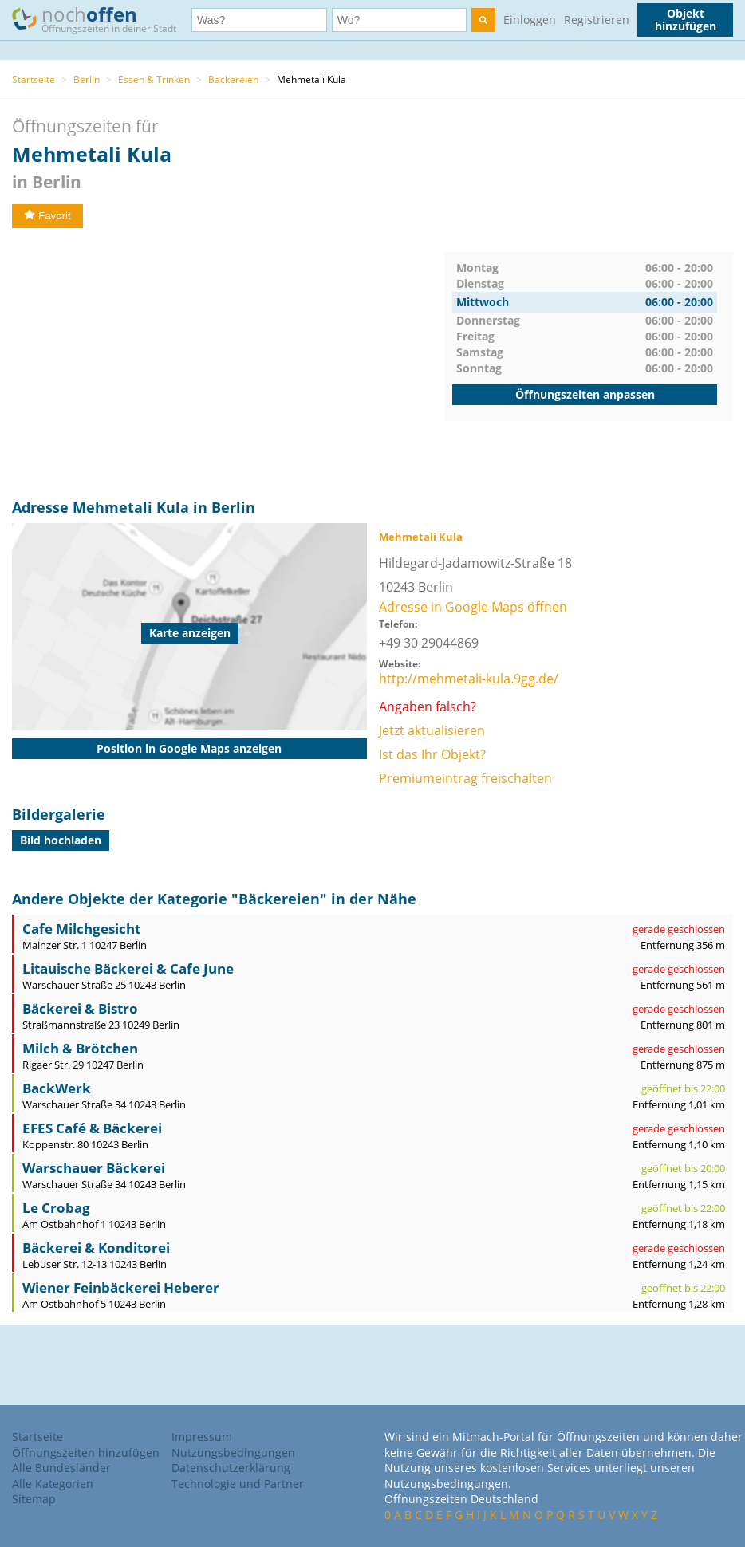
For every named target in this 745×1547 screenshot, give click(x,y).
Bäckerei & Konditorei (96, 1247)
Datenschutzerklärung (230, 1467)
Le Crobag (56, 1208)
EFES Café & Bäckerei (92, 1128)
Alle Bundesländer (61, 1467)
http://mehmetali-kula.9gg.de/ (468, 678)
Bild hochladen (60, 840)
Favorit (47, 216)
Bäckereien (233, 79)
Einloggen (529, 19)
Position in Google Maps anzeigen (189, 748)
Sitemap (34, 1498)
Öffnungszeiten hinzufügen (86, 1452)
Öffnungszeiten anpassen (585, 394)
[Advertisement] (228, 363)
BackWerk (56, 1088)
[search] (483, 20)
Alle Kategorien (52, 1483)
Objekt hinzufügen (685, 19)
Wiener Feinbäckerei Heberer (120, 1287)
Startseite (33, 79)
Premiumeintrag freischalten (465, 778)
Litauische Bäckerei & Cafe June (128, 968)
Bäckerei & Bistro (80, 1008)
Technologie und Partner (237, 1483)
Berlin (86, 79)
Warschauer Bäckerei (93, 1168)
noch (101, 19)
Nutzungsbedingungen (233, 1452)
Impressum (201, 1436)
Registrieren (596, 19)
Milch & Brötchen (80, 1048)
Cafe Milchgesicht (81, 928)
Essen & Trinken (154, 79)
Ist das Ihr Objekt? (432, 754)
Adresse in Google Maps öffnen (473, 607)
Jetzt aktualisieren (432, 730)
